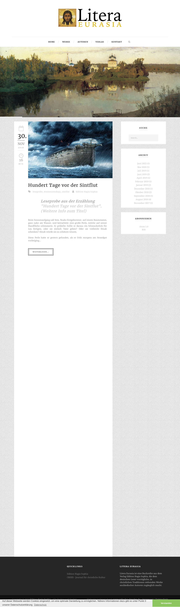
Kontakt (117, 42)
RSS (144, 229)
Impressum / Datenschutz (155, 599)
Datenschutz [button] (40, 605)
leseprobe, (38, 192)
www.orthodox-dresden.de (126, 599)
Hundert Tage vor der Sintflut (63, 185)
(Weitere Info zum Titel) (63, 211)
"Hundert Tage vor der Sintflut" (71, 206)
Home (51, 42)
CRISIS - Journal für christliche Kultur (86, 577)
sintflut (66, 192)
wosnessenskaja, (53, 192)
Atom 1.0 (143, 226)
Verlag (99, 42)
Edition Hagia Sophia (86, 192)
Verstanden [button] (166, 603)
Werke (66, 42)
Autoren (83, 42)
